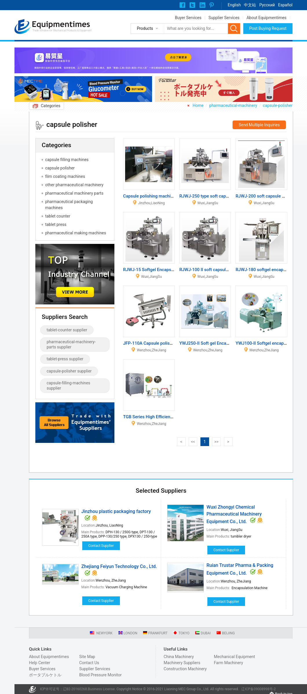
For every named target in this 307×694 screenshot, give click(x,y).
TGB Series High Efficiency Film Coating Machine (170, 416)
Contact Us (89, 662)
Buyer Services (188, 17)
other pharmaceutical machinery (74, 184)
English (234, 5)
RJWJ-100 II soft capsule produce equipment (223, 269)
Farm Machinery (228, 662)
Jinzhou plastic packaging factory (116, 511)
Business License (101, 689)
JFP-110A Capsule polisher (149, 343)
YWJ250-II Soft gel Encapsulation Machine (220, 343)
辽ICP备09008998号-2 (258, 689)
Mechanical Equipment (234, 656)
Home (198, 105)
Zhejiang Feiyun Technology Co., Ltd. (119, 566)
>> (216, 441)
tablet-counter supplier (67, 330)
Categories (50, 105)
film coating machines (65, 176)
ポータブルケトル (45, 675)
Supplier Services (224, 17)
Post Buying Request (268, 28)
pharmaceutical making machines (75, 233)
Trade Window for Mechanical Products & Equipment (62, 30)
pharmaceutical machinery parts (74, 193)
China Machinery (179, 656)
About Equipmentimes (266, 17)
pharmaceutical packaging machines (69, 204)
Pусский (267, 5)
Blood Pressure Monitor (100, 675)
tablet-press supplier (65, 359)
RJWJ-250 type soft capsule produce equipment (226, 196)
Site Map (87, 656)
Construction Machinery (185, 668)
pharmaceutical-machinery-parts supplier (71, 344)
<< (193, 441)
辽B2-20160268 (75, 689)
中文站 (250, 5)
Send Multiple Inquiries (259, 125)
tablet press (55, 224)
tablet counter (57, 216)
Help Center (39, 662)
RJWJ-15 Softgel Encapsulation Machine (162, 269)
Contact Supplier (101, 546)
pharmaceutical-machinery (233, 105)
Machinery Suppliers (182, 662)
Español (285, 5)
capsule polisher (60, 168)
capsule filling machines (67, 159)
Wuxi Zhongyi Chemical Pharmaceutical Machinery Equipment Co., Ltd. (234, 514)
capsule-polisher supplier (69, 371)
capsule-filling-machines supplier (68, 385)
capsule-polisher (278, 105)
